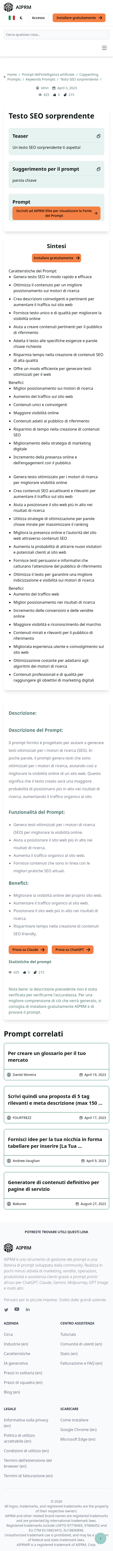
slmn (45, 88)
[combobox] (56, 34)
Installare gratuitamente (79, 17)
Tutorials (68, 1334)
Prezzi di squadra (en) (23, 1382)
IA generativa (16, 1363)
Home (12, 74)
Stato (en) (69, 1353)
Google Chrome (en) (78, 1429)
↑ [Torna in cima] (100, 1538)
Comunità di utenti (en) (81, 1344)
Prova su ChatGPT (73, 949)
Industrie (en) (16, 1344)
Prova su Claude (29, 949)
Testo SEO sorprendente (79, 79)
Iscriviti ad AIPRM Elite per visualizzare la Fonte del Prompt (57, 213)
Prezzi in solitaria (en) (23, 1372)
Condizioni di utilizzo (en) (26, 1450)
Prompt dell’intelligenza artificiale (48, 74)
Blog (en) (12, 1392)
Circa (8, 1334)
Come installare (74, 1420)
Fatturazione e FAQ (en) (81, 1363)
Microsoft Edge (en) (77, 1439)
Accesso (38, 17)
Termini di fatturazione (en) (28, 1475)
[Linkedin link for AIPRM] (29, 1310)
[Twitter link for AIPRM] (6, 1309)
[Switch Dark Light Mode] (21, 18)
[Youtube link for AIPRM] (17, 1310)
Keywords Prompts (41, 79)
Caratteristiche (17, 1353)
